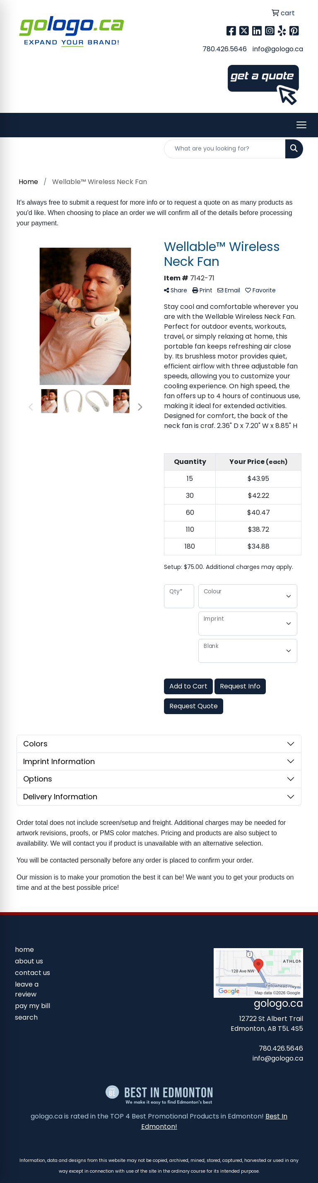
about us (29, 961)
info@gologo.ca (278, 49)
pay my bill (32, 1006)
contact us (32, 972)
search (26, 1017)
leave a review (27, 989)
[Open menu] (301, 125)
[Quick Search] (225, 148)
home (24, 949)
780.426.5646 (224, 49)
